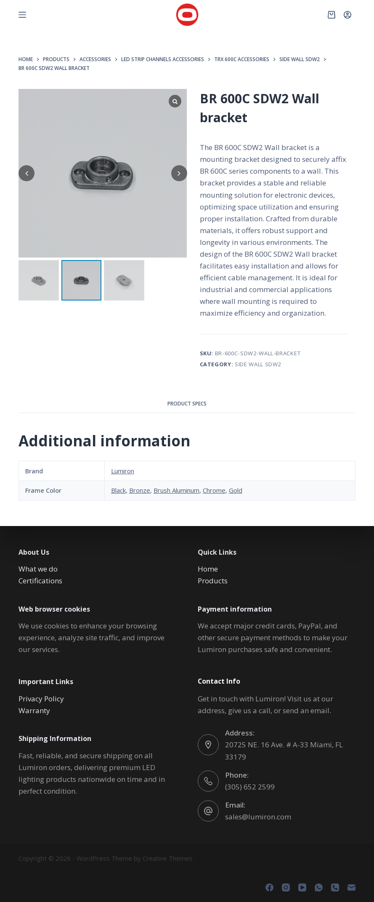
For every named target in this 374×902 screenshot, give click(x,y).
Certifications (40, 580)
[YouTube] (302, 887)
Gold (235, 490)
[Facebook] (269, 887)
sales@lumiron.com (258, 816)
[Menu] (22, 15)
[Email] (351, 887)
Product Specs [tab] (187, 403)
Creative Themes (168, 858)
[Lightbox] (175, 101)
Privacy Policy (41, 698)
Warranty (34, 710)
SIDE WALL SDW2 (258, 364)
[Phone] (335, 887)
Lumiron (122, 471)
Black (118, 490)
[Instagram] (286, 887)
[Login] (347, 15)
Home (208, 569)
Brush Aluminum (176, 490)
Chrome (214, 490)
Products (213, 580)
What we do (38, 569)
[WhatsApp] (319, 887)
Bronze (139, 490)
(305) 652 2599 (250, 787)
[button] (179, 173)
